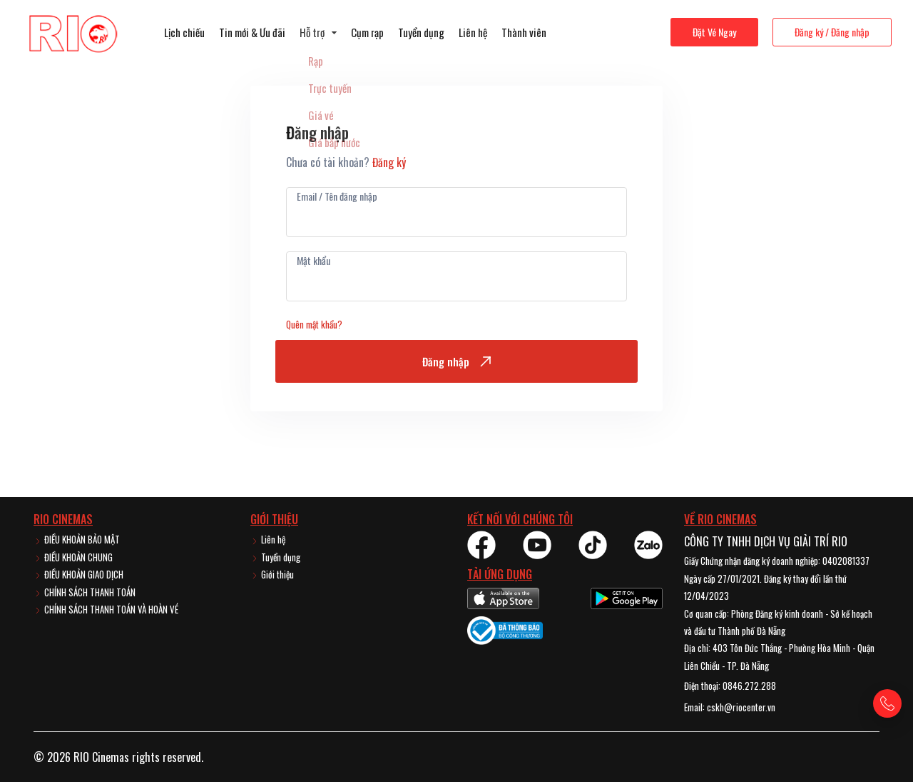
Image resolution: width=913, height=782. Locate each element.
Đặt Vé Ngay (714, 31)
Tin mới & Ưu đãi (252, 32)
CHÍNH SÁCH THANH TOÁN (85, 592)
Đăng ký (389, 162)
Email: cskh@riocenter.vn (729, 707)
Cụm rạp (367, 32)
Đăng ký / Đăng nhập (832, 31)
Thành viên (523, 32)
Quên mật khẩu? (314, 324)
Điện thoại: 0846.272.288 (730, 685)
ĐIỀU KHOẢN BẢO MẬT (77, 539)
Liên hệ (473, 32)
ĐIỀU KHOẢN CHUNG (73, 557)
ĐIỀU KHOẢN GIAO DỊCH (78, 574)
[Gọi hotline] (887, 703)
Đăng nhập (456, 361)
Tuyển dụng (421, 32)
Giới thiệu (272, 574)
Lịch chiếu (184, 32)
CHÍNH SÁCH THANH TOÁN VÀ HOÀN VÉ (106, 609)
